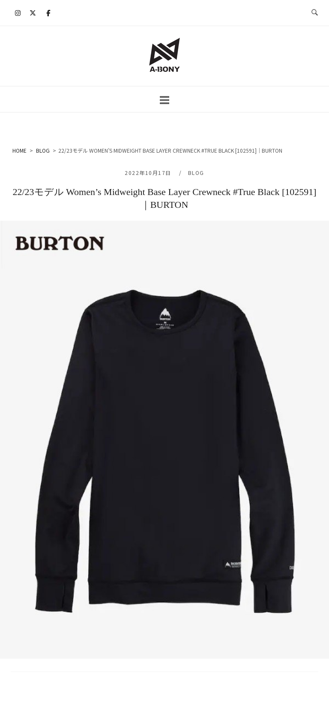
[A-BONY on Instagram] (18, 13)
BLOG (196, 172)
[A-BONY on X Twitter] (33, 13)
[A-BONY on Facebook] (48, 13)
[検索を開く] (314, 13)
